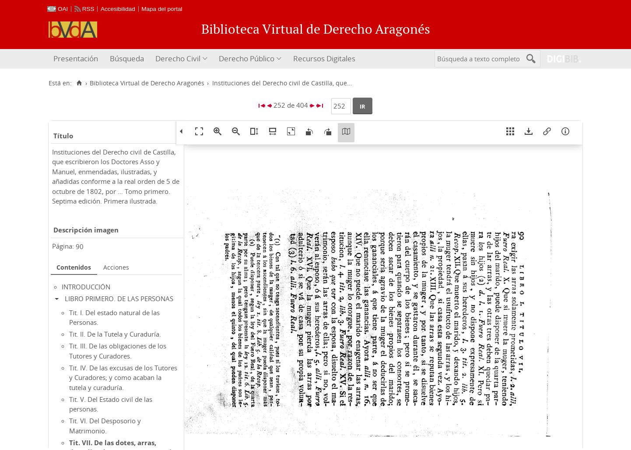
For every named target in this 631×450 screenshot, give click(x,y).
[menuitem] (77, 59)
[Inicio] (79, 83)
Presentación (75, 58)
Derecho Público (246, 58)
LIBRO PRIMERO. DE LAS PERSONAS (119, 298)
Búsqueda (127, 58)
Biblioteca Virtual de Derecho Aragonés (147, 83)
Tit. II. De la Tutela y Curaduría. (115, 334)
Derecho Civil (177, 58)
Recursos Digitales (324, 58)
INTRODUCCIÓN (86, 286)
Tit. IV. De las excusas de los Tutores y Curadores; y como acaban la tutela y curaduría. (123, 377)
